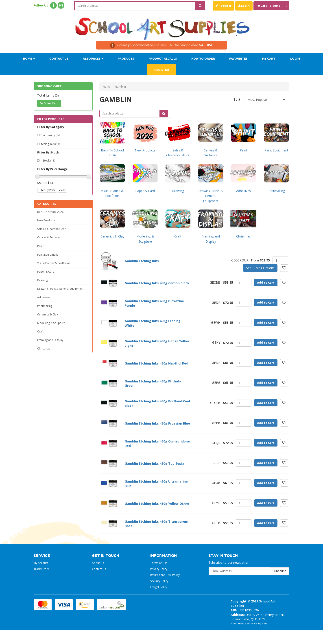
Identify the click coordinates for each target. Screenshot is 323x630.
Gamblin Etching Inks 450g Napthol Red (156, 363)
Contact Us (58, 58)
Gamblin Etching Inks (142, 261)
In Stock (47, 160)
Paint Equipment (47, 255)
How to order (203, 58)
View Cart (49, 103)
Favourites (238, 58)
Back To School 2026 (50, 212)
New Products (46, 220)
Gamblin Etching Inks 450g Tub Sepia (154, 463)
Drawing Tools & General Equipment (60, 289)
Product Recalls (162, 58)
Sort (237, 99)
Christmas (43, 348)
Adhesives (43, 297)
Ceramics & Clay (47, 314)
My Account (41, 563)
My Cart (268, 58)
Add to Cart (266, 282)
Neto (265, 623)
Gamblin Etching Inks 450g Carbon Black (157, 283)
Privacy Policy (158, 569)
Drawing (42, 280)
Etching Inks (50, 144)
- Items (268, 6)
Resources (93, 58)
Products (126, 58)
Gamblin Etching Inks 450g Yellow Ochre (157, 503)
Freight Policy (158, 587)
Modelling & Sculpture (51, 323)
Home (29, 58)
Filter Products (50, 119)
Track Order (41, 569)
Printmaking (50, 135)
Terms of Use (158, 563)
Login (244, 6)
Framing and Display (50, 340)
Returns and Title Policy (165, 575)
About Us (98, 563)
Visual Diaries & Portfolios (53, 263)
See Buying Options (260, 268)
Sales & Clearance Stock (52, 229)
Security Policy (159, 581)
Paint (40, 246)
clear (62, 190)
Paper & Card (46, 272)
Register (223, 6)
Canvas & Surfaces (49, 237)
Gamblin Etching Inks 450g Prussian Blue (157, 423)
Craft (40, 331)
